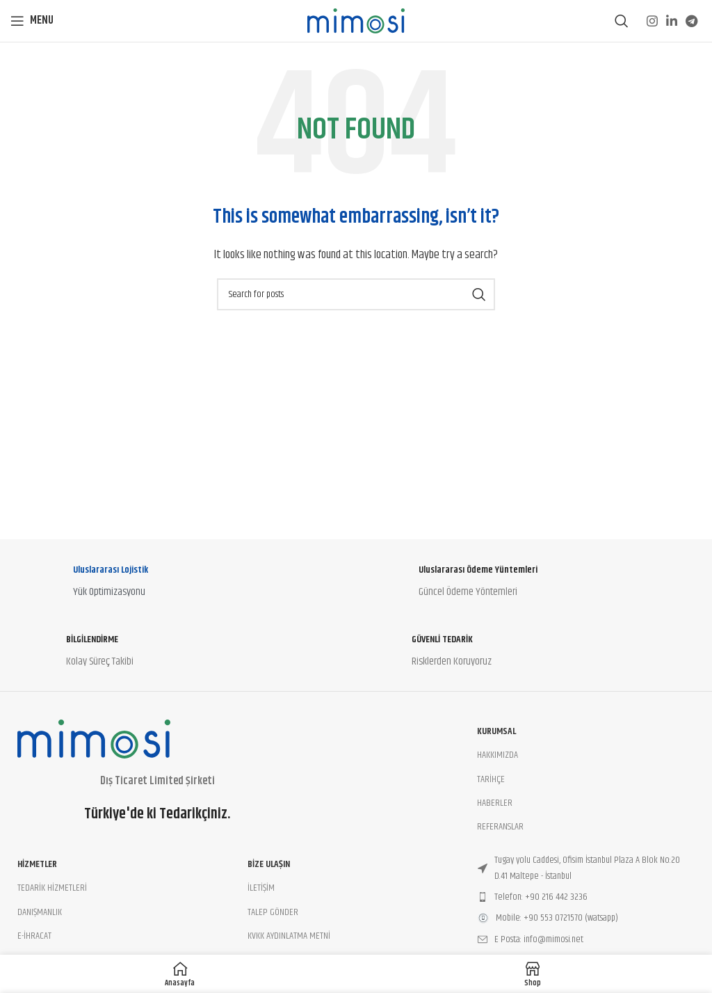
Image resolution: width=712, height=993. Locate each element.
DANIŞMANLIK (39, 912)
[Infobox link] (183, 584)
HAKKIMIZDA (497, 755)
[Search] (622, 21)
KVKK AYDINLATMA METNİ (289, 936)
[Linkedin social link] (671, 20)
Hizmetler (37, 864)
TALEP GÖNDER (273, 912)
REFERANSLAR (500, 826)
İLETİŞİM (261, 888)
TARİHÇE (491, 779)
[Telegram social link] (691, 20)
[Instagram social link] (652, 20)
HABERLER (494, 803)
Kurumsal (496, 731)
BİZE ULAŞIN (269, 864)
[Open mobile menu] (31, 21)
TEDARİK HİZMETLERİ (52, 888)
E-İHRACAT (34, 936)
